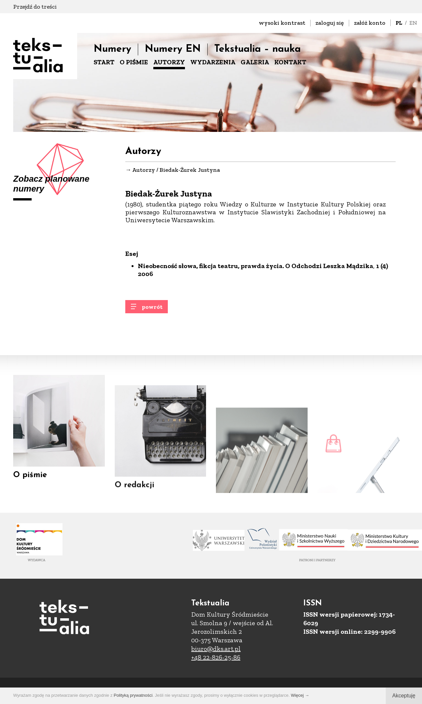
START (104, 62)
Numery (112, 49)
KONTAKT (290, 62)
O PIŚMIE (134, 62)
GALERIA (255, 62)
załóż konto (369, 22)
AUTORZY (169, 62)
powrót (152, 311)
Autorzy (143, 170)
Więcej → (300, 695)
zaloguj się (330, 22)
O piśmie (30, 481)
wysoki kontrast (282, 22)
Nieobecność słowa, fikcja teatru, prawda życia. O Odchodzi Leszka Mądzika (255, 268)
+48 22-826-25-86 (215, 657)
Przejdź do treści (35, 6)
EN (413, 22)
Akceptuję (403, 695)
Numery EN (173, 49)
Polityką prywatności (133, 695)
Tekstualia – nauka (257, 49)
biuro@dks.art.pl (216, 649)
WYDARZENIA (212, 62)
